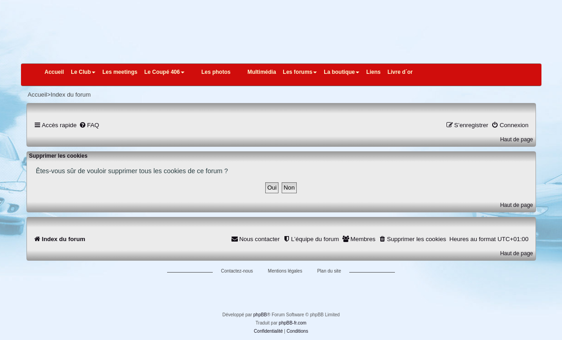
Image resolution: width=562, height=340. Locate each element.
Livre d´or (400, 72)
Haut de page (516, 139)
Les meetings (119, 72)
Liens (373, 72)
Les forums (300, 72)
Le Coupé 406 (164, 72)
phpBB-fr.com (293, 322)
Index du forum (71, 94)
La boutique (341, 72)
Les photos (216, 72)
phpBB (260, 314)
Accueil (54, 72)
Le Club (83, 72)
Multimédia (261, 72)
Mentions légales (285, 270)
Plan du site (329, 270)
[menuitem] (89, 125)
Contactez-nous (237, 270)
